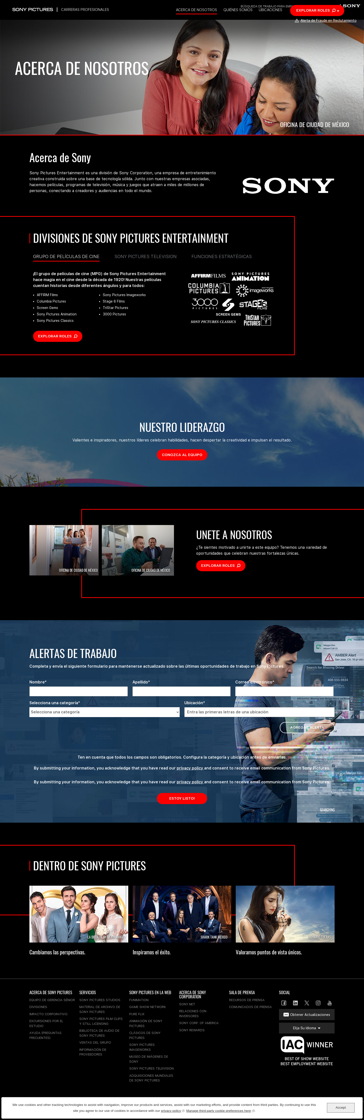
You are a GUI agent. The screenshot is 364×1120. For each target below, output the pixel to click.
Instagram (318, 1003)
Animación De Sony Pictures (145, 1023)
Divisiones (38, 1007)
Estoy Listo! (182, 798)
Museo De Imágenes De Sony (148, 1059)
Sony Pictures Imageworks (142, 1047)
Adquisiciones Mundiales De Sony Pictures (151, 1078)
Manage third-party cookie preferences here (220, 1110)
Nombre (37, 682)
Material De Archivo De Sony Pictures (99, 1009)
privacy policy (190, 768)
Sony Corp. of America (199, 1023)
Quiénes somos (252, 18)
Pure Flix (137, 1014)
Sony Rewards (192, 1030)
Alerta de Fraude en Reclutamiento (324, 28)
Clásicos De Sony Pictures (145, 1035)
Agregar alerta (307, 727)
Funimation (139, 1000)
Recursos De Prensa (247, 1000)
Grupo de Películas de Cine (66, 258)
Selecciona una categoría (53, 703)
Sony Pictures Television (145, 256)
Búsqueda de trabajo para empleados (271, 6)
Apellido (140, 682)
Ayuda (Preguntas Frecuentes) (45, 1035)
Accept (341, 1107)
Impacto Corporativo (48, 1014)
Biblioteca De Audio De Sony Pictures (99, 1033)
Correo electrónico (253, 682)
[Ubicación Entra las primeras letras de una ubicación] (259, 712)
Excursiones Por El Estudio (46, 1023)
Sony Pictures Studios (99, 1000)
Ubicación (193, 703)
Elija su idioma (320, 6)
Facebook (283, 1003)
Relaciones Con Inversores (192, 1013)
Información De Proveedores (92, 1052)
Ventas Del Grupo (95, 1042)
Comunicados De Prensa (250, 1007)
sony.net (187, 1004)
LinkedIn (295, 1003)
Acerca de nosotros (209, 18)
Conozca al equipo (184, 454)
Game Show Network (147, 1007)
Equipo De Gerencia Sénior (52, 1000)
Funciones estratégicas (222, 256)
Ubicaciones (286, 18)
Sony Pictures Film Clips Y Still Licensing (101, 1021)
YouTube (329, 1003)
